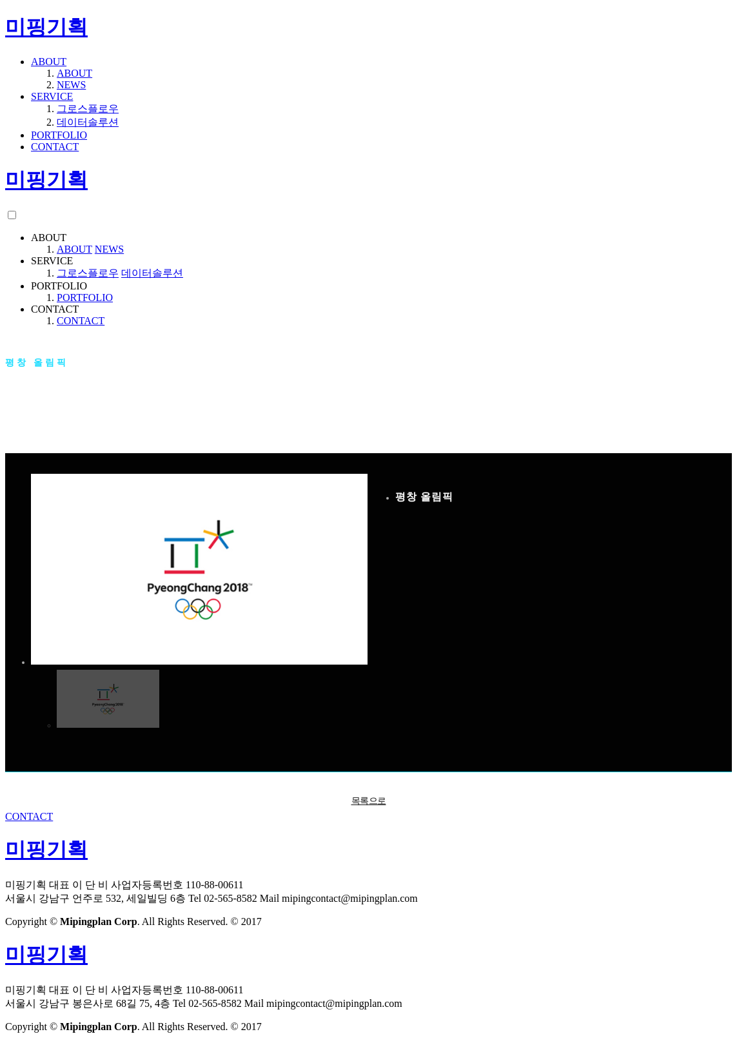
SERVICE (52, 96)
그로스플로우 (88, 108)
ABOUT (48, 61)
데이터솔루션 (88, 122)
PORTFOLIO (59, 135)
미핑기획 (46, 27)
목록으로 (368, 801)
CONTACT (55, 146)
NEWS (71, 84)
